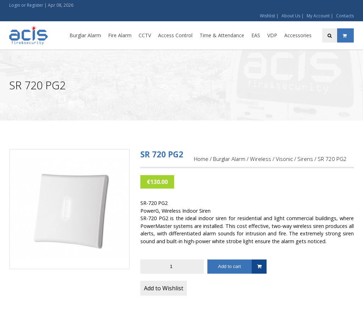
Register (35, 5)
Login (14, 5)
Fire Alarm (120, 35)
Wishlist (267, 16)
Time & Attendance (222, 35)
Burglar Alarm (85, 35)
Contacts (345, 16)
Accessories (298, 35)
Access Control (175, 35)
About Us (290, 16)
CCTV (145, 35)
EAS (255, 35)
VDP (272, 35)
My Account (318, 16)
